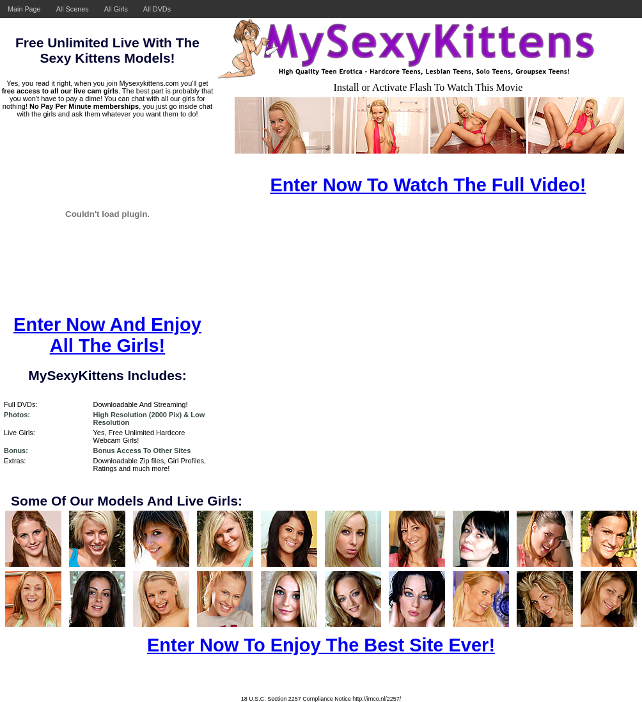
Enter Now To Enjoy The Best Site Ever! (321, 645)
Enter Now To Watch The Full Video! (428, 185)
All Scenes (72, 9)
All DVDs (157, 9)
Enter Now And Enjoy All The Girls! (107, 335)
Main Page (24, 9)
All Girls (116, 9)
